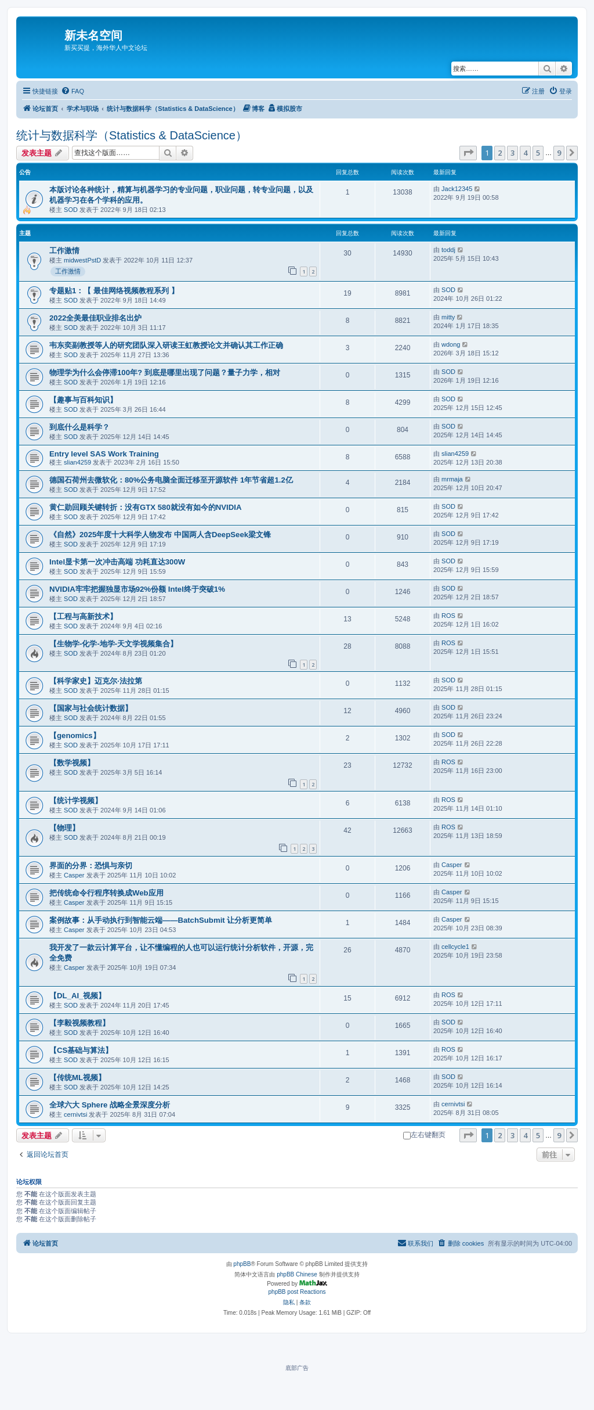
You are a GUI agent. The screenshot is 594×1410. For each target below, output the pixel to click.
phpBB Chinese (297, 1274)
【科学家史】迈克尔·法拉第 (95, 681)
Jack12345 (456, 188)
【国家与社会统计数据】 (90, 708)
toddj (448, 249)
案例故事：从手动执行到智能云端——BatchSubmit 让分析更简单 (160, 920)
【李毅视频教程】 (79, 1023)
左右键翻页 (424, 1135)
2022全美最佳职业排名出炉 (95, 318)
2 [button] (500, 153)
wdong (450, 344)
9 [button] (559, 153)
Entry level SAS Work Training (104, 453)
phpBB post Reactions (297, 1292)
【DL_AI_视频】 (77, 995)
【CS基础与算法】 (81, 1050)
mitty (448, 317)
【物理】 (64, 827)
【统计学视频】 (75, 800)
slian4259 (77, 462)
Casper (74, 875)
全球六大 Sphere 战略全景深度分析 (109, 1104)
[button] (468, 153)
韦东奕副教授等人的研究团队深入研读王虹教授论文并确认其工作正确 (166, 345)
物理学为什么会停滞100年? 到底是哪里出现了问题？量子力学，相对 (164, 372)
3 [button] (512, 153)
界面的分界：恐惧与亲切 (90, 865)
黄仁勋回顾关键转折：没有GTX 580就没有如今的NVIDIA (145, 507)
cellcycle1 (455, 946)
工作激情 (64, 250)
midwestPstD (82, 260)
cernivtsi (75, 1114)
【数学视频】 (72, 762)
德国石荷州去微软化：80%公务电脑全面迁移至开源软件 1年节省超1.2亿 (171, 480)
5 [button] (538, 153)
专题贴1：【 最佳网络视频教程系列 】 (114, 290)
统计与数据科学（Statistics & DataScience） (131, 135)
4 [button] (525, 153)
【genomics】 (74, 735)
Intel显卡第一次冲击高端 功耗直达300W (117, 561)
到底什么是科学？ (79, 427)
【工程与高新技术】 (83, 616)
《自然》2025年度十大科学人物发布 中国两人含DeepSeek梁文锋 (160, 534)
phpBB (242, 1264)
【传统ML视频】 (77, 1077)
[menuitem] (72, 91)
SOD (71, 209)
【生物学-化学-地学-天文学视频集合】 (113, 643)
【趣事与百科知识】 (83, 399)
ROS (448, 615)
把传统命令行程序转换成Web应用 (106, 893)
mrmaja (452, 479)
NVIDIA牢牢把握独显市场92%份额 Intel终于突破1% (137, 589)
